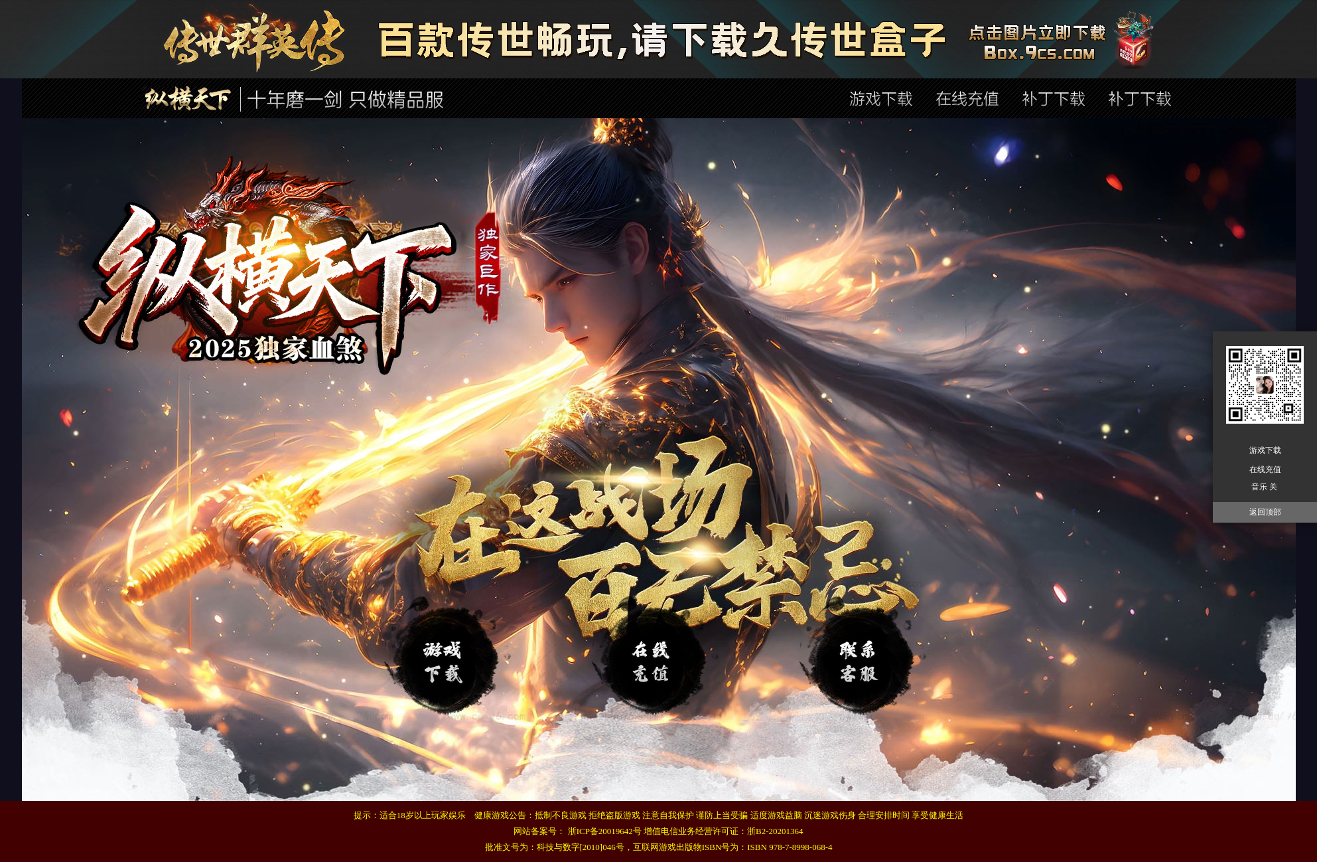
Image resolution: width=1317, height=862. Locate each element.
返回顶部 (1265, 512)
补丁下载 (655, 655)
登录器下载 (447, 655)
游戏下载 (1265, 450)
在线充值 (863, 655)
